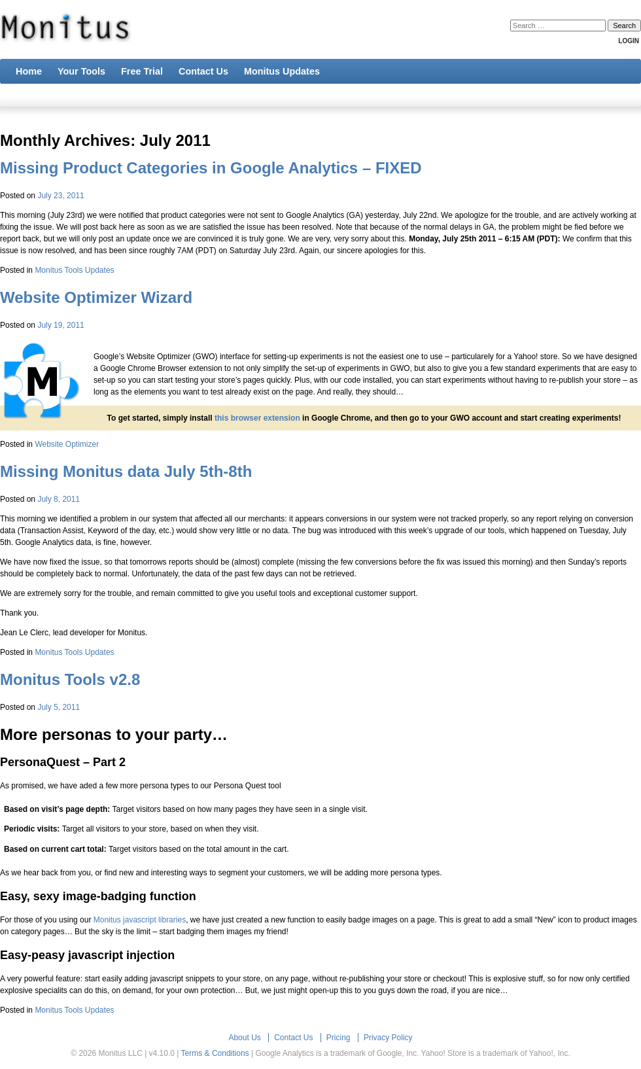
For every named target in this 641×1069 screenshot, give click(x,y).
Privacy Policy (388, 1037)
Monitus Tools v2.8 (70, 679)
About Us (244, 1037)
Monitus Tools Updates (74, 270)
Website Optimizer (67, 444)
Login (628, 40)
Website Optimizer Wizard (96, 297)
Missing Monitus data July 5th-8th (126, 471)
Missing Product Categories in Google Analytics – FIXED (211, 168)
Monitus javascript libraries (140, 919)
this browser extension (257, 418)
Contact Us (293, 1037)
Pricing (338, 1037)
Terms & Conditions (215, 1053)
